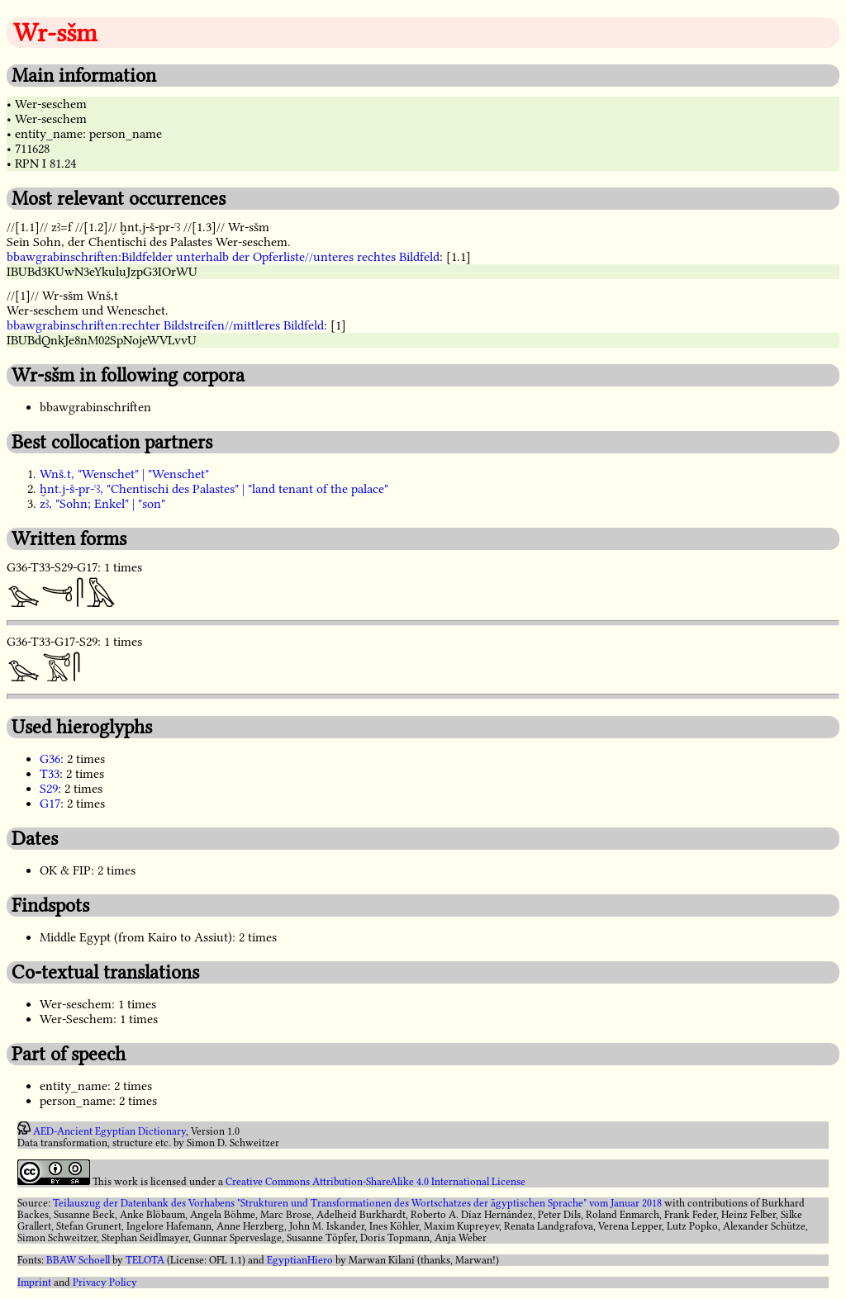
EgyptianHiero (300, 1260)
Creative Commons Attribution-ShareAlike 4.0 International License (375, 1182)
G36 (50, 758)
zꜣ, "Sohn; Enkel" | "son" (102, 503)
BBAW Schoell (78, 1260)
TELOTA (145, 1260)
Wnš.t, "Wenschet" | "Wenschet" (124, 474)
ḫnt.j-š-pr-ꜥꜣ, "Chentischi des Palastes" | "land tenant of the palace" (214, 488)
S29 (49, 788)
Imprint (34, 1282)
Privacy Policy (105, 1282)
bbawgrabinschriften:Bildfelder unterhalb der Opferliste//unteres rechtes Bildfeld (223, 256)
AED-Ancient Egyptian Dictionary (109, 1131)
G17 (50, 803)
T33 (49, 773)
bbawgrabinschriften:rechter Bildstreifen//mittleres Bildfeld (165, 325)
